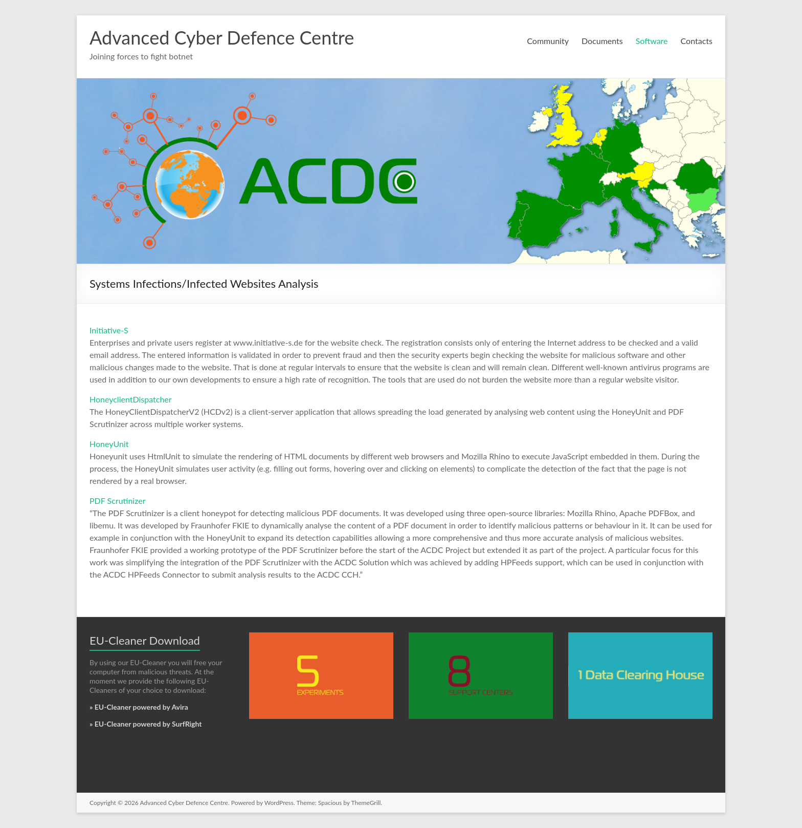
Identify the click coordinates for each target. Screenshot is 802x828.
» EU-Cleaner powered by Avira (139, 707)
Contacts (696, 41)
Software (652, 41)
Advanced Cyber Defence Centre (222, 37)
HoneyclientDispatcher (131, 399)
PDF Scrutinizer (118, 500)
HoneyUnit (109, 444)
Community (548, 41)
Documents (602, 41)
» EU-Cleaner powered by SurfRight (146, 723)
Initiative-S (109, 330)
